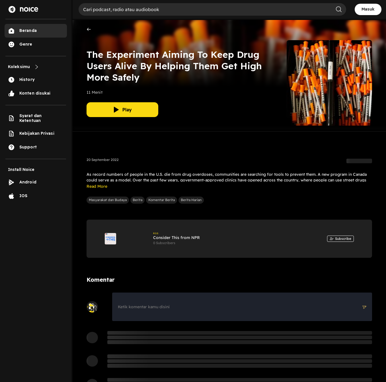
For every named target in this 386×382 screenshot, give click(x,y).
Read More (97, 186)
